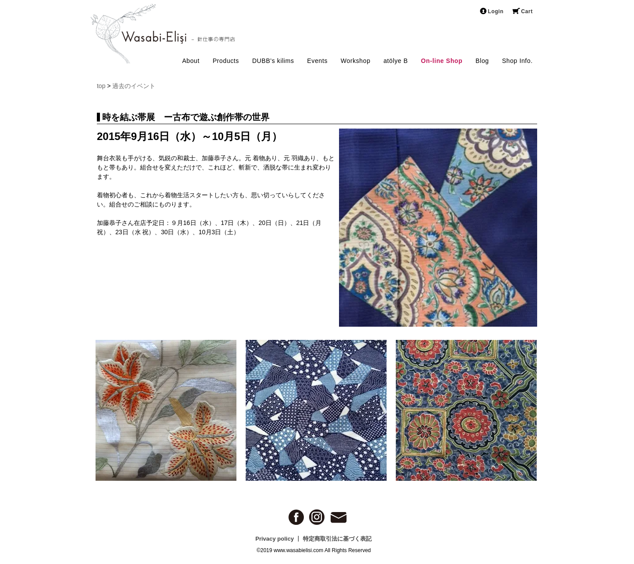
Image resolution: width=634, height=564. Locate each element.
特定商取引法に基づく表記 (337, 538)
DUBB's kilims (273, 60)
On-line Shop (441, 60)
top (101, 85)
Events (317, 60)
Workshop (356, 60)
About (191, 60)
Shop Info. (517, 60)
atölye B (395, 60)
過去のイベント (133, 85)
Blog (482, 60)
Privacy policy (274, 538)
